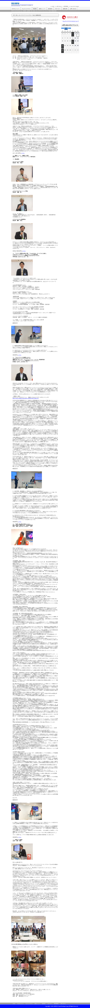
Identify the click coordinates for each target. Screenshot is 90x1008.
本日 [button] (66, 28)
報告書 (34, 8)
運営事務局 (66, 6)
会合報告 (28, 10)
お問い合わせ (59, 6)
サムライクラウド (26, 8)
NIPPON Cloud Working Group (16, 10)
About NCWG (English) (74, 6)
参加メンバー (42, 8)
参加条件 (50, 8)
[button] (62, 28)
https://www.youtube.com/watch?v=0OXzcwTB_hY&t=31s (26, 398)
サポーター (57, 8)
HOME (53, 6)
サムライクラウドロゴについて (71, 21)
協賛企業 (65, 8)
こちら (23, 153)
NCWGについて (15, 8)
